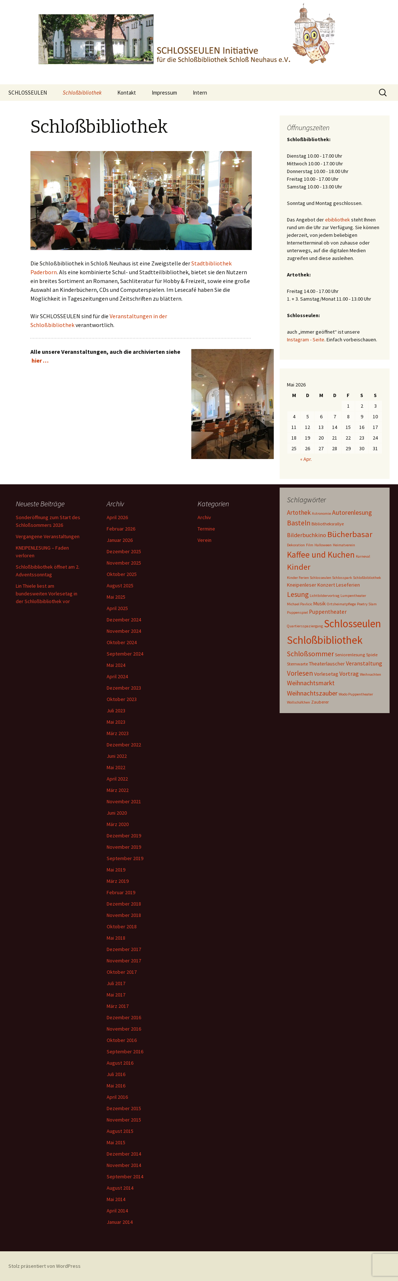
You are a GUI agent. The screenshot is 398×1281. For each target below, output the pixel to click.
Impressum (164, 92)
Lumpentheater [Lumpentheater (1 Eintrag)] (353, 595)
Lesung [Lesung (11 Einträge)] (298, 594)
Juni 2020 (117, 813)
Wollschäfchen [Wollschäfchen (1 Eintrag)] (298, 702)
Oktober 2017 (122, 972)
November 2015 (124, 1119)
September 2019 (125, 858)
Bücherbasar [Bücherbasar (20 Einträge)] (349, 534)
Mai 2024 (116, 665)
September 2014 (125, 1176)
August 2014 (120, 1188)
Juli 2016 (116, 1074)
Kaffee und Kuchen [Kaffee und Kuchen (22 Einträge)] (321, 554)
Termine (206, 528)
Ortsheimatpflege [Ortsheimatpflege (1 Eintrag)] (341, 604)
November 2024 (124, 631)
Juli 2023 (116, 710)
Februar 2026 (121, 528)
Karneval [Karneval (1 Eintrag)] (363, 556)
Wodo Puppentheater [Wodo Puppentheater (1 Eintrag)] (356, 694)
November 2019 (124, 847)
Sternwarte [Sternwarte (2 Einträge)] (297, 664)
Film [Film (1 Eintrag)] (309, 545)
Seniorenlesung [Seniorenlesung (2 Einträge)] (350, 654)
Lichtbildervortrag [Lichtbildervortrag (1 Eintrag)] (324, 595)
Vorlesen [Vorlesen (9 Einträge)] (300, 673)
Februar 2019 (121, 892)
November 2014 (124, 1165)
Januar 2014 (120, 1222)
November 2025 (124, 562)
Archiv (204, 517)
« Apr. (306, 459)
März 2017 (118, 1006)
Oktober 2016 (122, 1040)
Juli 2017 (116, 983)
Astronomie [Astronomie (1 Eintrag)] (321, 513)
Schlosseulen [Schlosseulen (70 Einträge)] (352, 623)
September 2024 (125, 653)
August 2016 (120, 1063)
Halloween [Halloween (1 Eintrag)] (323, 545)
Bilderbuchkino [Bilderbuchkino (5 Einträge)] (306, 535)
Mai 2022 (116, 767)
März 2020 (118, 824)
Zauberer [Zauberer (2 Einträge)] (320, 702)
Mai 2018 (116, 938)
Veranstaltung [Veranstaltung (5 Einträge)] (364, 663)
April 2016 (117, 1097)
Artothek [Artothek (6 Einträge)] (299, 513)
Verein (204, 540)
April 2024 (117, 676)
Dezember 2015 (124, 1108)
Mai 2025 (116, 597)
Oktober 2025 (122, 574)
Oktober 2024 (122, 642)
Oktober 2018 (122, 926)
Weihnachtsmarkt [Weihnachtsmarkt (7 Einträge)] (311, 683)
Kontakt (126, 92)
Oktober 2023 (122, 699)
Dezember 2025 (124, 551)
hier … (40, 360)
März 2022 (118, 790)
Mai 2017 (116, 994)
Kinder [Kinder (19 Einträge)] (298, 567)
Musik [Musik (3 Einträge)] (319, 603)
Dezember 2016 (124, 1017)
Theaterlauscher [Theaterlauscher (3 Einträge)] (327, 663)
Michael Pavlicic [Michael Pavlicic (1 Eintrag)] (299, 604)
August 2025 (120, 585)
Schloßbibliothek (82, 92)
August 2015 (120, 1131)
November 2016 (124, 1028)
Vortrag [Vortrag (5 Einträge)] (349, 673)
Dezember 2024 (124, 619)
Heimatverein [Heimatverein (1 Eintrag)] (344, 545)
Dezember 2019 (124, 835)
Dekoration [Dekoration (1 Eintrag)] (296, 545)
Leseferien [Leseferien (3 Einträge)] (348, 584)
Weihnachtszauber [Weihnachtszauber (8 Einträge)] (312, 693)
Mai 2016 (116, 1085)
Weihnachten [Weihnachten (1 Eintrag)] (370, 674)
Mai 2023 (116, 722)
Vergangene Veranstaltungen (48, 536)
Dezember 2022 (124, 744)
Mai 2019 (116, 869)
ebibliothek (337, 219)
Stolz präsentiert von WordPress (44, 1266)
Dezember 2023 (124, 687)
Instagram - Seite (305, 339)
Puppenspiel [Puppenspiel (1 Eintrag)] (297, 612)
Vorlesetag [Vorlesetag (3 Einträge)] (326, 674)
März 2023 (118, 733)
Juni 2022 (117, 756)
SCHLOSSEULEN (27, 92)
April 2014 (117, 1210)
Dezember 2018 (124, 903)
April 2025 (117, 608)
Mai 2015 (116, 1142)
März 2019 (118, 881)
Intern (200, 92)
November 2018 (124, 915)
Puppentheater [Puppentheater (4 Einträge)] (328, 611)
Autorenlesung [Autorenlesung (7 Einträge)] (352, 513)
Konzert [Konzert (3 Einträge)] (326, 584)
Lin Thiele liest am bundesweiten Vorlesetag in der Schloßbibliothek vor (46, 594)
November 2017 (124, 960)
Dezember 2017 (124, 949)
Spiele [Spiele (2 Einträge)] (371, 654)
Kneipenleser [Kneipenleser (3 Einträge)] (301, 584)
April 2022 (117, 778)
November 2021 (124, 801)
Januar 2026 (120, 540)
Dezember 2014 (124, 1153)
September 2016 (125, 1051)
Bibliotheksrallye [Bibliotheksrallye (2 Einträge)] (328, 523)
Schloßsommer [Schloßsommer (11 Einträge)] (310, 653)
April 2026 (117, 517)
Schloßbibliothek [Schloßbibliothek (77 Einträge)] (324, 640)
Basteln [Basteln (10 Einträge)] (298, 522)
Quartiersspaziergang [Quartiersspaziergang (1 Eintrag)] (305, 626)
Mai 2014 (116, 1199)
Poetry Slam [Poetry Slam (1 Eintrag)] (367, 604)
